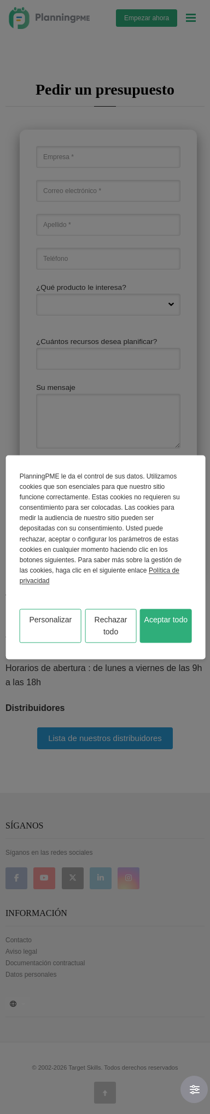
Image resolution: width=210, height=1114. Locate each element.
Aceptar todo (166, 619)
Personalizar (50, 619)
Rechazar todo (111, 625)
